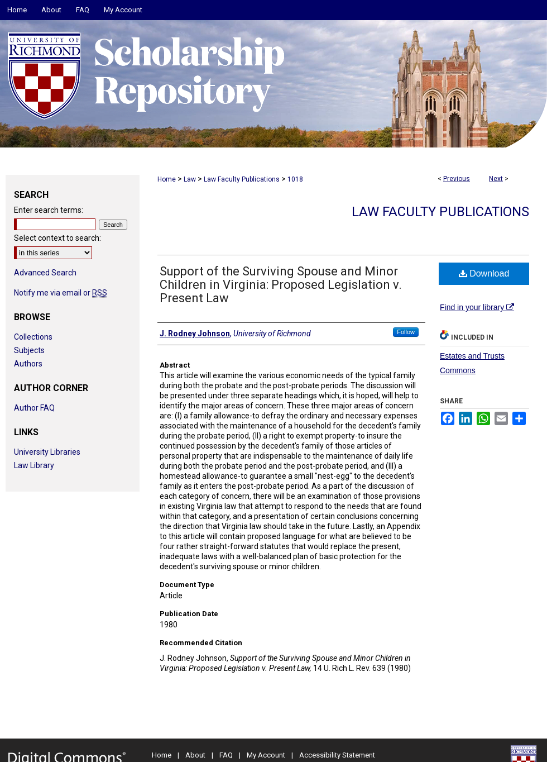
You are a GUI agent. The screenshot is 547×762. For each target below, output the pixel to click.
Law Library (34, 465)
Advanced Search (45, 272)
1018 (295, 179)
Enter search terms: (48, 210)
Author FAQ (34, 407)
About (195, 755)
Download (484, 273)
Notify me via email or (60, 292)
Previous (456, 179)
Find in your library (477, 307)
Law (190, 179)
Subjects (29, 350)
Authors (28, 363)
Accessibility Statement (337, 755)
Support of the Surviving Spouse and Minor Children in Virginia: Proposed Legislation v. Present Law (281, 284)
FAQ (226, 755)
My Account (266, 755)
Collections (33, 336)
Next (496, 179)
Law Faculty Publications (242, 179)
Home (166, 179)
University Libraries (47, 451)
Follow (406, 331)
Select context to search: (57, 238)
